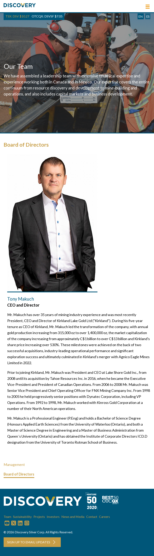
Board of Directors (19, 474)
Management (14, 464)
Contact (91, 516)
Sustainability (22, 516)
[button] (148, 7)
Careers (104, 516)
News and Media (72, 516)
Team (7, 516)
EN (140, 16)
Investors (53, 516)
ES (148, 16)
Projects (39, 516)
